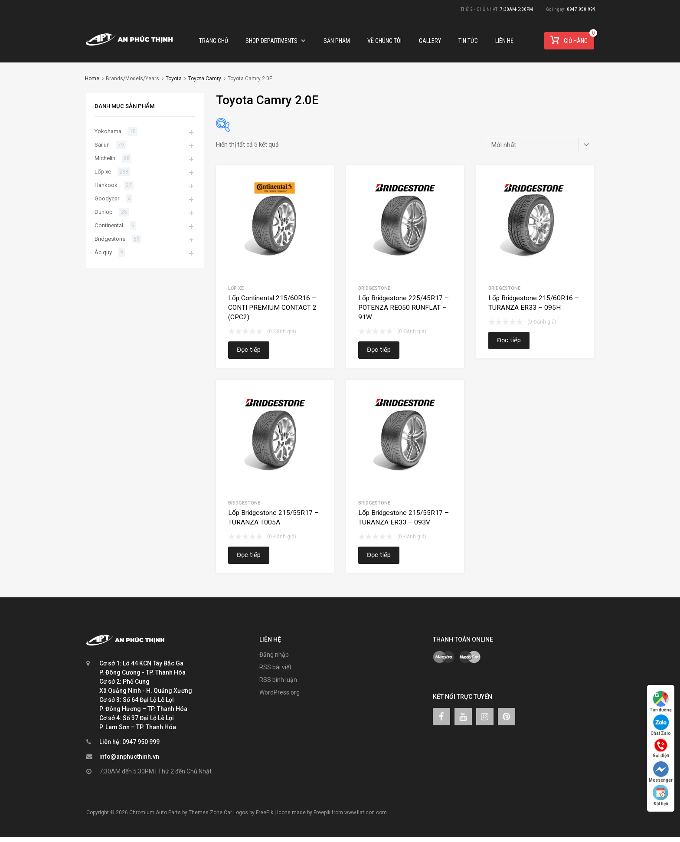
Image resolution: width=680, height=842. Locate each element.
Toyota (174, 78)
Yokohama (108, 131)
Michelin (105, 158)
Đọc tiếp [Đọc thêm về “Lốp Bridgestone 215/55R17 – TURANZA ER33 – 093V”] (379, 555)
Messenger (661, 772)
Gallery (430, 40)
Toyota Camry (204, 78)
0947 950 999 (581, 9)
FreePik (264, 812)
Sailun (102, 144)
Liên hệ (504, 40)
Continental (109, 225)
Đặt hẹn (661, 795)
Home (92, 78)
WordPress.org (279, 692)
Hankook (106, 185)
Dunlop (104, 212)
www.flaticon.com (365, 812)
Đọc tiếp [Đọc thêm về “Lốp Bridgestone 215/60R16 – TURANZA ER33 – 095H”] (509, 340)
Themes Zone (205, 812)
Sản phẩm (337, 40)
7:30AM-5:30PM (516, 9)
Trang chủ (213, 40)
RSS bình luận (278, 679)
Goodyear (107, 198)
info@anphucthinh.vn (129, 756)
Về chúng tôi (384, 40)
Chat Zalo (661, 725)
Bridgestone (374, 288)
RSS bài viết (275, 667)
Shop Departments (275, 40)
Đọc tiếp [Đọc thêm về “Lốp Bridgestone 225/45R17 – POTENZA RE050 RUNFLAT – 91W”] (379, 350)
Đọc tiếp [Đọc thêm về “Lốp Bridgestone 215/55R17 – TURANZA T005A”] (249, 555)
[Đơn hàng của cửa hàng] (540, 144)
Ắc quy (103, 252)
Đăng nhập (274, 654)
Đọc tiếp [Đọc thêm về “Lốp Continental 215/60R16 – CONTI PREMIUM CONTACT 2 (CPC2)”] (249, 350)
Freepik (322, 812)
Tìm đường (661, 701)
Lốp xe (236, 288)
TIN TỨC (468, 40)
